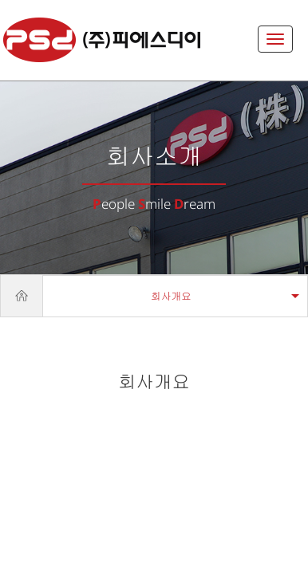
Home (21, 295)
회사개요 (171, 296)
